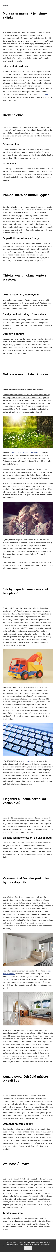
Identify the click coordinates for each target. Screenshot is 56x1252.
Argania (5, 5)
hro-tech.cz (27, 761)
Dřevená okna (13, 115)
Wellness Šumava (16, 1164)
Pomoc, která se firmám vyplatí (26, 195)
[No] (53, 1246)
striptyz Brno (43, 94)
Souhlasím (28, 1248)
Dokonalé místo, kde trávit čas (25, 374)
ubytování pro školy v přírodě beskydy (23, 452)
